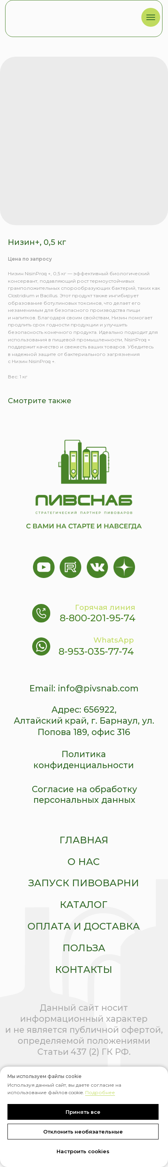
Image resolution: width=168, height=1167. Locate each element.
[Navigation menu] (150, 17)
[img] (67, 17)
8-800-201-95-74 (97, 618)
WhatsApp (113, 640)
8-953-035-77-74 (96, 651)
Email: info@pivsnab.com (84, 688)
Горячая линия (105, 607)
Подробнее (100, 1092)
